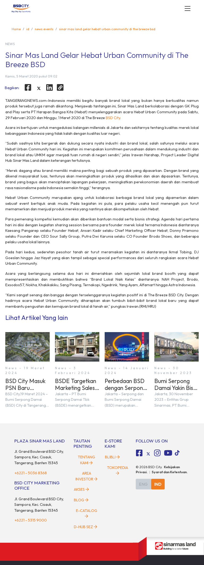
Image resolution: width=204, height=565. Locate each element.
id (27, 29)
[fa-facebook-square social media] (139, 453)
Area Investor (86, 476)
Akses (81, 489)
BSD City (113, 117)
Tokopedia (117, 470)
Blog (81, 500)
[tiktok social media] (148, 454)
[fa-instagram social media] (157, 453)
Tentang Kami (86, 460)
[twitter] (39, 88)
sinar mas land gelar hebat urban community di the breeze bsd (107, 29)
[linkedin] (49, 87)
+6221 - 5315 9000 (30, 520)
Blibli (112, 457)
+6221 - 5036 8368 (30, 473)
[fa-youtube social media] (168, 453)
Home (16, 29)
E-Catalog (86, 513)
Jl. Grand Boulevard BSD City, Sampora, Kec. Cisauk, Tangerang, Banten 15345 (39, 457)
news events (44, 29)
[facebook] (28, 87)
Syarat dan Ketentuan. (170, 472)
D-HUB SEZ (85, 526)
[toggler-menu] (187, 8)
